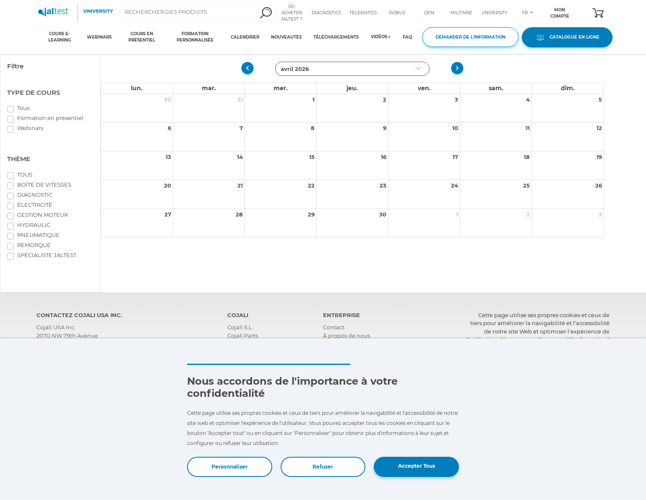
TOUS (24, 174)
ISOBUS (397, 13)
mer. (281, 88)
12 (599, 128)
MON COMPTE (559, 13)
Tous (23, 107)
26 (598, 185)
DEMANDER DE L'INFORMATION (470, 37)
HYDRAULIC (33, 224)
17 (455, 157)
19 (599, 157)
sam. (496, 88)
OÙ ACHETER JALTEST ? (291, 13)
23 (383, 185)
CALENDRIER (245, 37)
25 (526, 185)
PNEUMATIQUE (38, 235)
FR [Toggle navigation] (525, 13)
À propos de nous (346, 335)
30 (167, 99)
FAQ (407, 37)
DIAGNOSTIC (34, 194)
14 (240, 157)
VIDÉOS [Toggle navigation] (379, 36)
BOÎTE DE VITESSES (44, 184)
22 (311, 185)
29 (311, 214)
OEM (429, 13)
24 (454, 185)
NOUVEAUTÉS (286, 37)
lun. (137, 88)
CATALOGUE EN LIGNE (567, 37)
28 (239, 214)
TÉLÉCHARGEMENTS (336, 37)
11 (528, 128)
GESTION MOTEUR (42, 214)
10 (455, 128)
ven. (424, 88)
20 (167, 185)
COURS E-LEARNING (59, 37)
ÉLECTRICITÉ (34, 204)
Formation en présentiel (50, 118)
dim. (568, 88)
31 (240, 99)
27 (167, 214)
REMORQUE (34, 245)
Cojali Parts (242, 335)
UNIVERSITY (494, 13)
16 (383, 157)
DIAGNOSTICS (326, 13)
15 (312, 157)
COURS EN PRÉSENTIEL (141, 37)
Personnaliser (229, 467)
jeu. (352, 88)
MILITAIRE (461, 13)
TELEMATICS (363, 13)
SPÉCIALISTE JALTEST (46, 255)
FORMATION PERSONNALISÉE (195, 37)
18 (527, 157)
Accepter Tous (416, 466)
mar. (209, 88)
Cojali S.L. (240, 327)
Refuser (323, 467)
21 (240, 185)
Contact (333, 327)
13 (168, 157)
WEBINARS (99, 37)
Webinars (30, 128)
